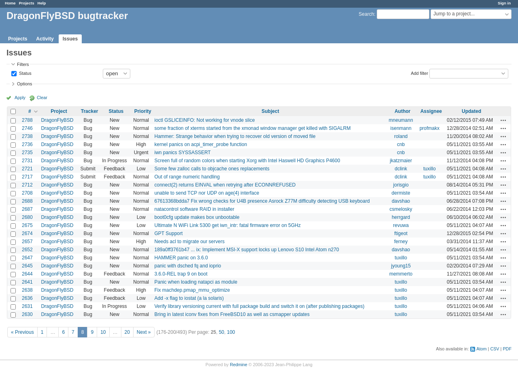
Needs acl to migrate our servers (190, 241)
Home (10, 3)
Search (366, 14)
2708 (27, 193)
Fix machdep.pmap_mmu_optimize (192, 290)
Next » (144, 332)
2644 (27, 274)
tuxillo (429, 169)
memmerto (400, 274)
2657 (27, 241)
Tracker (89, 111)
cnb (401, 144)
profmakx (429, 128)
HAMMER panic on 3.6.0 (181, 258)
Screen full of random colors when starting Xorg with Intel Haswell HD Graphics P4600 (247, 160)
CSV (494, 348)
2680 (27, 217)
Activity (44, 39)
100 (231, 332)
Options (24, 83)
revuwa (401, 225)
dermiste (401, 193)
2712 (27, 185)
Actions (503, 120)
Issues (70, 39)
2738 (27, 136)
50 (221, 332)
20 (127, 332)
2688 (27, 201)
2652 (27, 249)
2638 (27, 290)
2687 (27, 209)
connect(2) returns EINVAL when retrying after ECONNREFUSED (225, 185)
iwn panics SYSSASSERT (183, 152)
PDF (507, 348)
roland (401, 136)
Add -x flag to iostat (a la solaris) (189, 298)
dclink (401, 169)
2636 (27, 298)
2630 (27, 314)
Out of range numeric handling (187, 177)
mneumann (401, 120)
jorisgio (401, 185)
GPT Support (169, 233)
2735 (27, 152)
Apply (20, 97)
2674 (27, 233)
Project (59, 111)
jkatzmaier (401, 160)
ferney (401, 241)
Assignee (431, 111)
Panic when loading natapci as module (196, 282)
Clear (42, 97)
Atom (481, 348)
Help (42, 3)
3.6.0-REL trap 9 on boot (181, 274)
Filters (23, 64)
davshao (401, 201)
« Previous (22, 332)
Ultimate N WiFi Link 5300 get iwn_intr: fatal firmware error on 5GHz (228, 225)
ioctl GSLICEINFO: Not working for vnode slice (205, 120)
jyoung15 (401, 266)
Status (25, 72)
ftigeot (401, 233)
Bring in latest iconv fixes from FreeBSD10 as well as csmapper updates (232, 314)
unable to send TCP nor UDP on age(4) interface (207, 193)
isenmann (401, 128)
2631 (27, 306)
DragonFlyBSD (57, 120)
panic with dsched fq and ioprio (188, 266)
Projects (26, 3)
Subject (270, 111)
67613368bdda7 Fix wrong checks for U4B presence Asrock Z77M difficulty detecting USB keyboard (262, 201)
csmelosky (401, 209)
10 (103, 332)
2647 (27, 258)
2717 (27, 177)
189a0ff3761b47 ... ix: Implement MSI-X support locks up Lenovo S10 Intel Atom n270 (247, 249)
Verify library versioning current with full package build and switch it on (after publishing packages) (260, 306)
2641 (27, 282)
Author (402, 111)
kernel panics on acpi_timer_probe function (201, 144)
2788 (27, 120)
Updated (471, 111)
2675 (27, 225)
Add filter (419, 72)
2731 (27, 160)
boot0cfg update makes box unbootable (197, 217)
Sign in (504, 3)
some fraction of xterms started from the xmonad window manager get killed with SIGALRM (253, 128)
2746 (27, 128)
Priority (142, 111)
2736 (27, 144)
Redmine (238, 364)
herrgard (401, 217)
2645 (27, 266)
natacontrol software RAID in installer (194, 209)
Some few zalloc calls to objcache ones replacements (212, 169)
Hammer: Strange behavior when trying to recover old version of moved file (235, 136)
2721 (27, 169)
